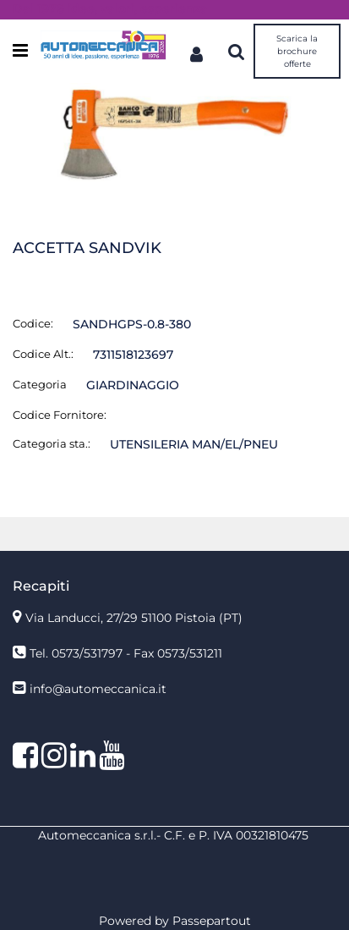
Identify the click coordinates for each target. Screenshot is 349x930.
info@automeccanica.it (98, 688)
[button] (174, 134)
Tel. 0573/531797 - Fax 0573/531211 (126, 653)
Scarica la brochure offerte (297, 51)
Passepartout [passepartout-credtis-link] (211, 920)
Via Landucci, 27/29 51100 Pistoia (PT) (134, 617)
